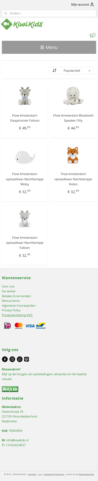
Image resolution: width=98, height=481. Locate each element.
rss (39, 474)
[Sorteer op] (71, 70)
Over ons (8, 286)
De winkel (8, 291)
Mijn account (82, 4)
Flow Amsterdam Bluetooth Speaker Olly (73, 118)
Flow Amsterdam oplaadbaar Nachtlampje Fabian (25, 242)
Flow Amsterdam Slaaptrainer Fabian (24, 118)
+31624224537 (15, 445)
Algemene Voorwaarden (19, 306)
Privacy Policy (11, 310)
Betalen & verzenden (16, 296)
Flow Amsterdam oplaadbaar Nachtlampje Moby (25, 179)
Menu (49, 47)
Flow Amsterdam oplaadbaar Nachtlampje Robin (73, 179)
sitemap (32, 474)
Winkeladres (11, 407)
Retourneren (11, 301)
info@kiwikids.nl (17, 440)
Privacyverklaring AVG (17, 315)
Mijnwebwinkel (86, 474)
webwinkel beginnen (54, 474)
